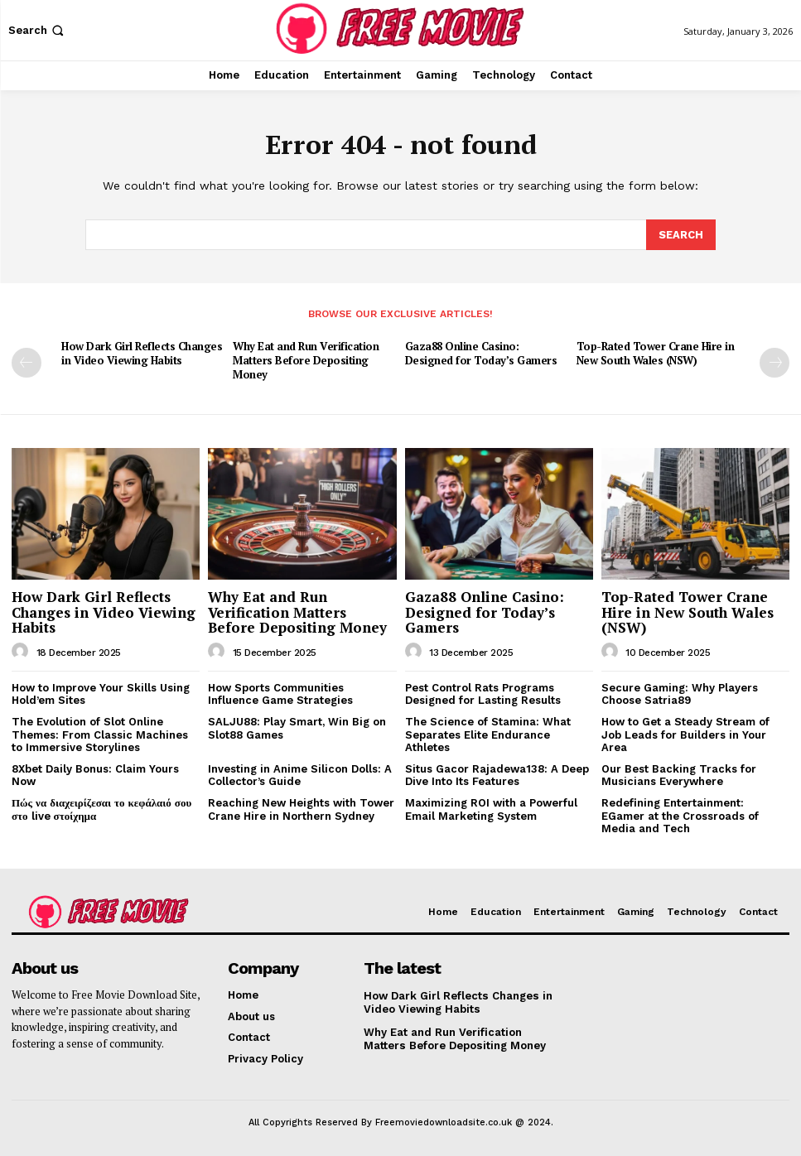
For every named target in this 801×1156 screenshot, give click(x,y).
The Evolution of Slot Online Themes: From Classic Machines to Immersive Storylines (100, 734)
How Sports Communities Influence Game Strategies (280, 693)
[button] (37, 30)
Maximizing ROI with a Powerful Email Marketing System (491, 808)
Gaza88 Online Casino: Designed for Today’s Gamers (481, 352)
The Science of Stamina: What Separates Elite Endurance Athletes (488, 734)
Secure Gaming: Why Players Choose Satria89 (679, 693)
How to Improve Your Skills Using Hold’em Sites (101, 693)
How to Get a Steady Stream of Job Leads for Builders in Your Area (685, 734)
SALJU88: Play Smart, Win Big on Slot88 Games (297, 727)
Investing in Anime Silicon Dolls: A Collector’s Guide (300, 774)
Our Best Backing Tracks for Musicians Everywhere (678, 774)
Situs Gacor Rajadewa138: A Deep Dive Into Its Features (497, 774)
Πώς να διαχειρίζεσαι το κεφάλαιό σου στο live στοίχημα (101, 808)
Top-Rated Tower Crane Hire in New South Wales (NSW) (656, 352)
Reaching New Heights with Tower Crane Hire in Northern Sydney (301, 808)
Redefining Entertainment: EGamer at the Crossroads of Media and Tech (680, 815)
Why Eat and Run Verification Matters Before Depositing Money (306, 359)
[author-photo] (22, 651)
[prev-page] (26, 362)
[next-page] (774, 362)
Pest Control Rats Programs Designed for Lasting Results (483, 693)
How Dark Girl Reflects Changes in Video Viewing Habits (141, 352)
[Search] (681, 234)
